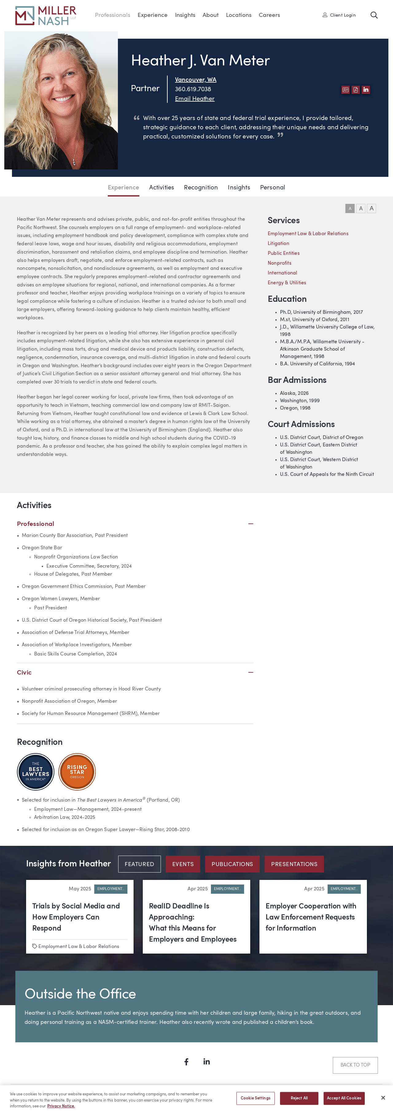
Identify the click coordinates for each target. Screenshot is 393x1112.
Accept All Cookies (344, 1101)
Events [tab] (183, 865)
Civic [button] (135, 673)
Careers (269, 15)
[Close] (383, 1101)
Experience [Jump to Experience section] (123, 188)
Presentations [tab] (294, 865)
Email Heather (195, 99)
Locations (238, 15)
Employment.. (110, 889)
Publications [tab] (232, 865)
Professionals (112, 15)
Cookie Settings (255, 1101)
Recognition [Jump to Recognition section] (201, 188)
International (282, 273)
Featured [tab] (139, 865)
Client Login (339, 15)
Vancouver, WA (195, 80)
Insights (185, 15)
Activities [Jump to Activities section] (161, 188)
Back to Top (355, 1065)
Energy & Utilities (287, 283)
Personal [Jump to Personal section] (272, 188)
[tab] (142, 864)
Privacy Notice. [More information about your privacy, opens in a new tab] (61, 1109)
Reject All (299, 1101)
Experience (153, 15)
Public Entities (284, 253)
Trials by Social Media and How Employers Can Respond (76, 917)
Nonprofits (279, 263)
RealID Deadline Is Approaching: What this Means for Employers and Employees (192, 923)
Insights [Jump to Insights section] (239, 188)
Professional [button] (135, 524)
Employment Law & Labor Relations (308, 233)
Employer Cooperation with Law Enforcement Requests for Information (311, 917)
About (211, 15)
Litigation (278, 243)
